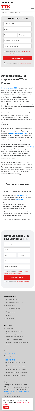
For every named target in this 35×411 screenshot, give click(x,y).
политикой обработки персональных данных (16, 53)
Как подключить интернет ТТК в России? (16, 219)
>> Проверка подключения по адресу (16, 342)
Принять (6, 407)
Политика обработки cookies (13, 391)
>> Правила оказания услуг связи (15, 369)
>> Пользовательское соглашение (15, 375)
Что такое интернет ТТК (9, 88)
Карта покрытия (9, 318)
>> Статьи (7, 345)
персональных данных (26, 51)
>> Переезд (7, 315)
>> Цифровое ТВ (9, 305)
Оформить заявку (17, 58)
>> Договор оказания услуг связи (15, 366)
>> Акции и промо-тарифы (12, 309)
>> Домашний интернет (11, 299)
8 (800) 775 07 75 (9, 360)
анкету (31, 147)
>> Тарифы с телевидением (13, 331)
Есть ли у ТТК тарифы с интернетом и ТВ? (16, 191)
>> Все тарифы (8, 328)
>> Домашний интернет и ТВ (13, 302)
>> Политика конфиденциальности (15, 372)
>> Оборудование (9, 312)
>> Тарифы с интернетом (12, 334)
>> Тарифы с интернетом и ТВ (13, 337)
